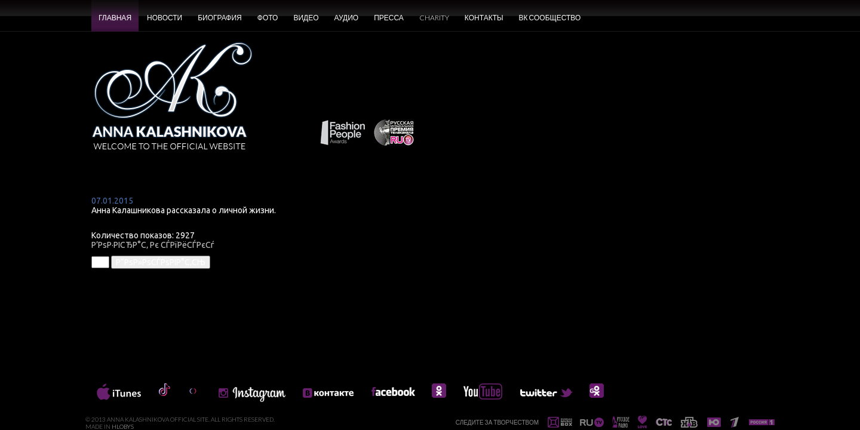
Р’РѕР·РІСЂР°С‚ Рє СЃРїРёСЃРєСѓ (152, 245)
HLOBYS (123, 426)
